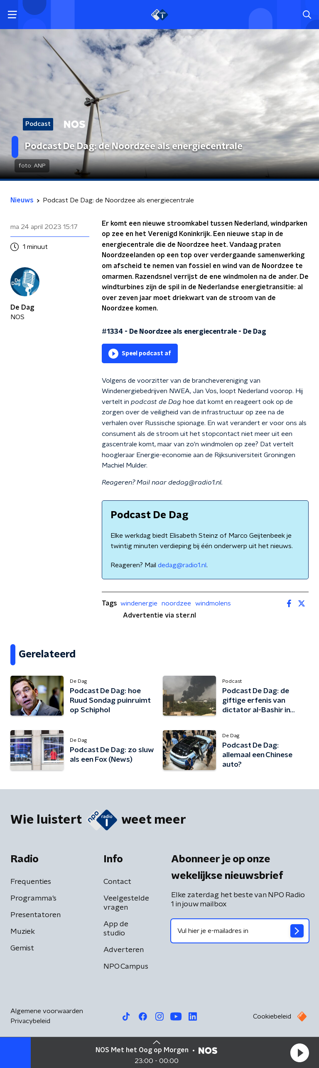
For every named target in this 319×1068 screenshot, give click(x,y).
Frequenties (30, 882)
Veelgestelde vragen (126, 903)
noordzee (176, 603)
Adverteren (123, 950)
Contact (117, 882)
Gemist (22, 948)
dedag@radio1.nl (182, 565)
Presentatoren (35, 915)
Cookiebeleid (272, 1016)
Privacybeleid (30, 1021)
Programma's (33, 898)
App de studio (115, 928)
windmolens (213, 603)
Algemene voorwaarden (46, 1011)
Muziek (22, 931)
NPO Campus (125, 966)
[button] (299, 1052)
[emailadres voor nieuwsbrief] (240, 930)
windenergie (138, 603)
